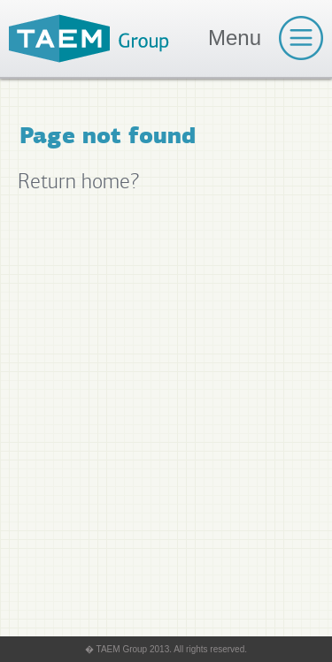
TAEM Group (89, 38)
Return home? (78, 181)
